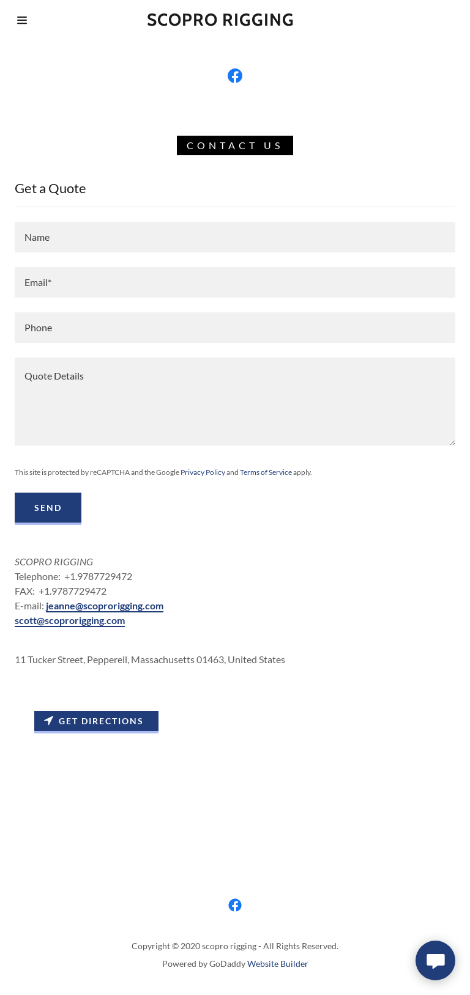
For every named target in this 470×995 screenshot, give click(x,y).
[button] (22, 20)
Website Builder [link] (277, 963)
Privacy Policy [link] (203, 472)
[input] (235, 237)
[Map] (235, 776)
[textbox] (235, 402)
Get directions (94, 721)
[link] (235, 76)
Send (48, 507)
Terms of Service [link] (266, 472)
